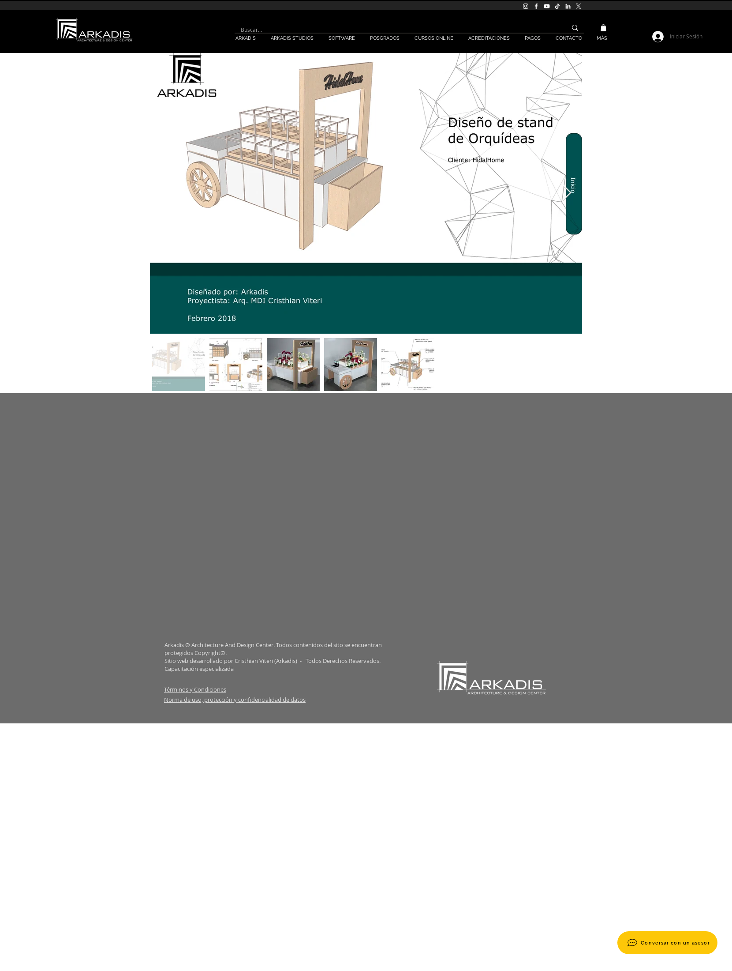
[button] (603, 27)
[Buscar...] (394, 30)
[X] (578, 6)
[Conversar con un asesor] (667, 942)
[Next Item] (567, 193)
